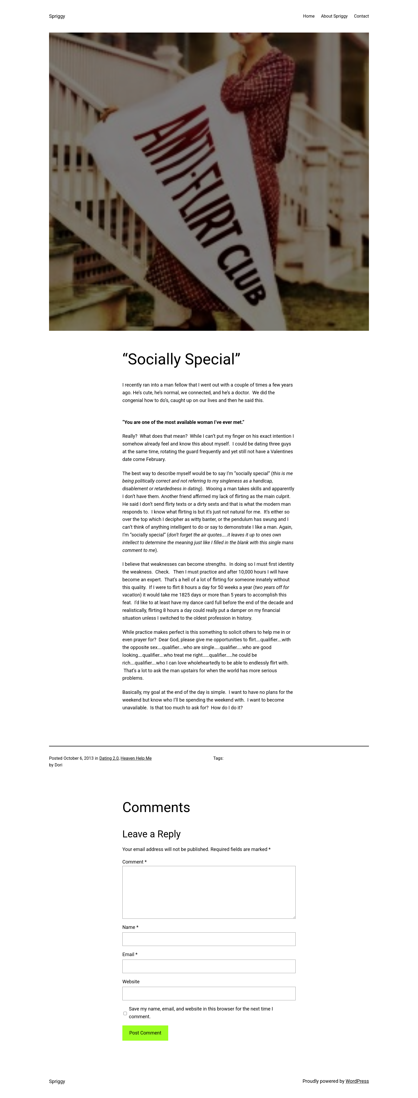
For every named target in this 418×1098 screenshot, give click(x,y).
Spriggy (57, 16)
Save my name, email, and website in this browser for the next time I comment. (201, 1012)
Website (130, 981)
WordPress (357, 1081)
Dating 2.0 (109, 758)
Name (130, 927)
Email (130, 954)
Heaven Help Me (136, 758)
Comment (134, 862)
